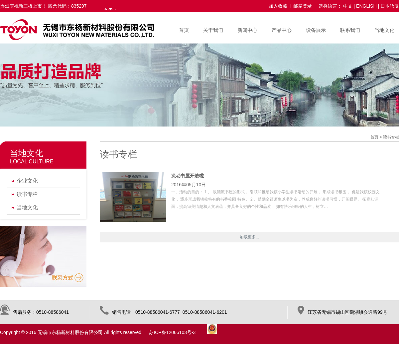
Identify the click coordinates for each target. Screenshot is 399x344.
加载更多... (249, 237)
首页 (184, 30)
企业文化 (27, 181)
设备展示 (316, 30)
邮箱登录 (302, 6)
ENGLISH (366, 6)
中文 (347, 6)
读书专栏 (27, 194)
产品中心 (282, 30)
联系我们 (350, 30)
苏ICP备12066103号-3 (172, 332)
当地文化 (384, 30)
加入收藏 (278, 6)
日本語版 (389, 6)
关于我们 (213, 30)
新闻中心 (247, 30)
